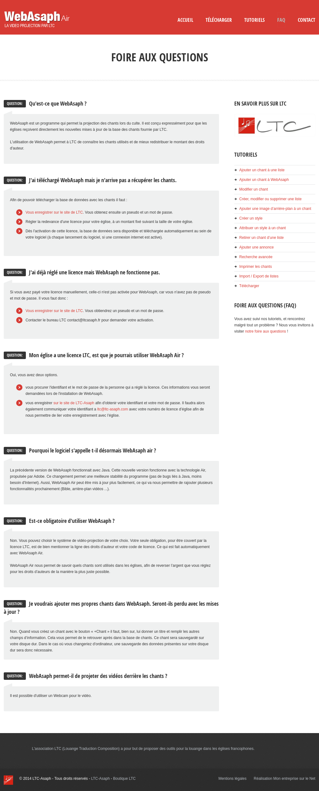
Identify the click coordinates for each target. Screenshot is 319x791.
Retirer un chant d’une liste (261, 237)
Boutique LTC (124, 778)
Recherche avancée (256, 257)
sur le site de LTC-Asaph (73, 403)
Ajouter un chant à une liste (261, 170)
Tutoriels (254, 20)
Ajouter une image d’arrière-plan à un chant (275, 208)
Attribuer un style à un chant (262, 228)
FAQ (281, 20)
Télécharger (219, 20)
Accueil (185, 20)
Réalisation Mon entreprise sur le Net (284, 778)
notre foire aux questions (265, 331)
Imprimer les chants (255, 266)
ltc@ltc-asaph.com (112, 409)
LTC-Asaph (100, 778)
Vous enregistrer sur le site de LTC (54, 212)
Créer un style (251, 218)
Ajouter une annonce (256, 247)
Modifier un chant (253, 189)
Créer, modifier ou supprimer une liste (270, 199)
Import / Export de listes (259, 276)
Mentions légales (232, 778)
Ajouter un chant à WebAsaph (264, 180)
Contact (306, 20)
